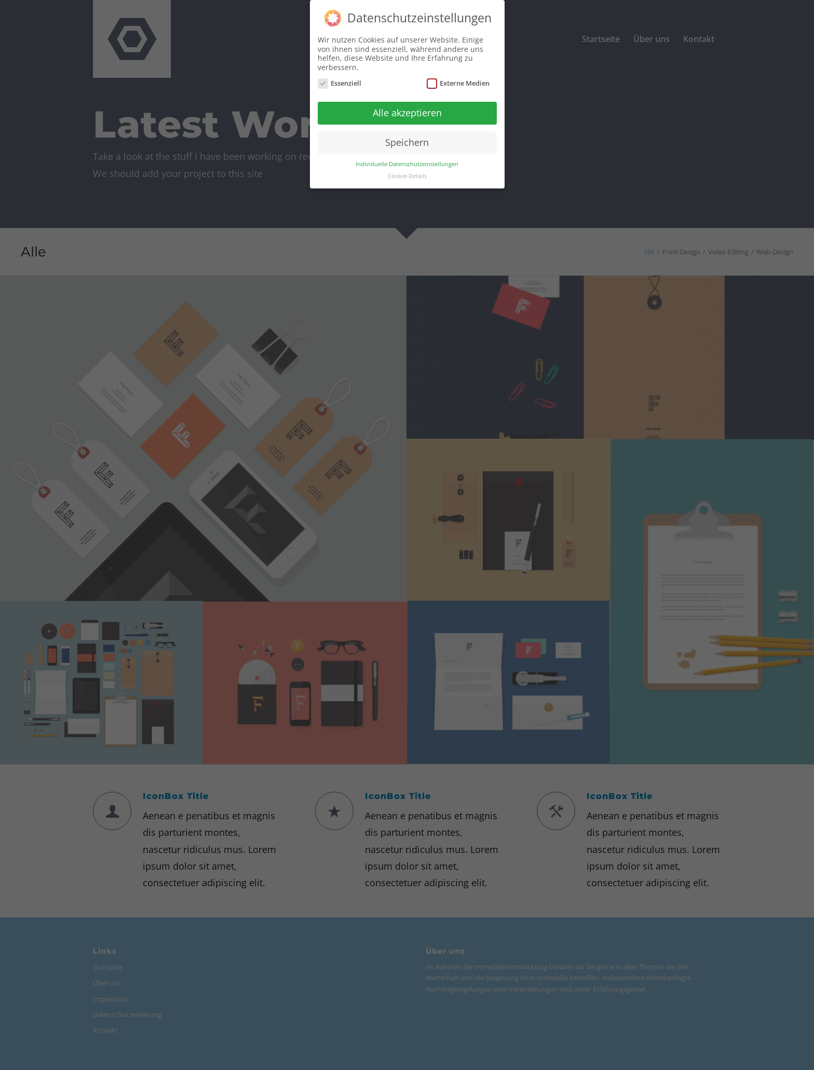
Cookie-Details (407, 175)
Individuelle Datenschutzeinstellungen (407, 163)
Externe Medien (458, 83)
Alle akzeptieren (407, 112)
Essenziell (340, 83)
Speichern (407, 141)
